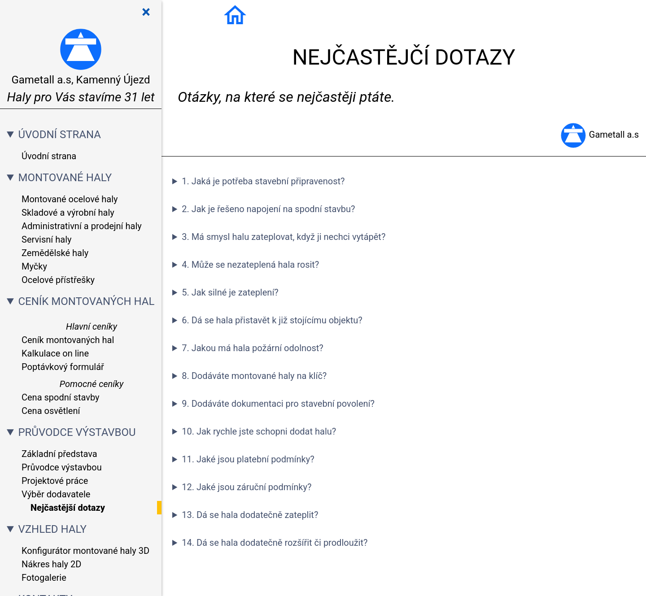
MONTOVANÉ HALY (65, 177)
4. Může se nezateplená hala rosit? (250, 264)
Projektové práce (55, 480)
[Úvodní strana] (235, 14)
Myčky (34, 266)
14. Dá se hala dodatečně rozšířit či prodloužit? (274, 542)
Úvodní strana (49, 156)
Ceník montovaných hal (68, 340)
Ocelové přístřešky (58, 279)
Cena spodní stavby (61, 397)
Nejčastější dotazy (68, 507)
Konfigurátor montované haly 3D (85, 550)
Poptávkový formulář (63, 366)
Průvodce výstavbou (62, 467)
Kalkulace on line (55, 353)
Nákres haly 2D (51, 564)
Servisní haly (46, 239)
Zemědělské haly (55, 253)
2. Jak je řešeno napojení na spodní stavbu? (268, 209)
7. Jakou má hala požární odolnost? (252, 348)
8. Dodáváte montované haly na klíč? (254, 375)
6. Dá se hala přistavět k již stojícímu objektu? (272, 320)
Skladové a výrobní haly (68, 212)
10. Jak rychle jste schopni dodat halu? (259, 431)
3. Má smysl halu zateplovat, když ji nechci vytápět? (283, 236)
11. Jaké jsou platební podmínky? (248, 459)
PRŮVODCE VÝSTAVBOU (76, 432)
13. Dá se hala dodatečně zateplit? (250, 514)
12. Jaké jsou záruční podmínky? (246, 487)
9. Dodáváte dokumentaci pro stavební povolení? (278, 403)
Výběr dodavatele (56, 494)
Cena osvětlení (51, 410)
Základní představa (59, 453)
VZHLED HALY (52, 529)
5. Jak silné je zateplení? (230, 292)
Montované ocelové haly (70, 199)
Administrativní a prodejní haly (82, 226)
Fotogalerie (44, 577)
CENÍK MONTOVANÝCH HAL (86, 301)
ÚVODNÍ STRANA (59, 134)
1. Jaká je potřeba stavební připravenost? (263, 181)
